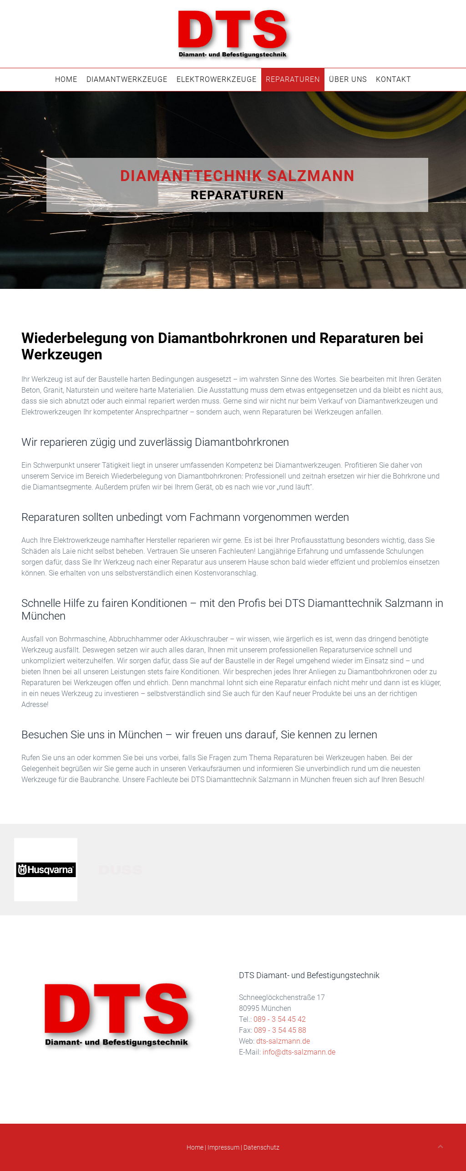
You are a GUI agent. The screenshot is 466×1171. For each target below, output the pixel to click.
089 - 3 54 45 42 (279, 1019)
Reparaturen (293, 79)
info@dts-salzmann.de (299, 1052)
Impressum (223, 1147)
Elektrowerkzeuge (217, 79)
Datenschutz (261, 1147)
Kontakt (393, 79)
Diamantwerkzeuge (126, 79)
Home (66, 79)
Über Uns (348, 79)
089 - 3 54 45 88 (280, 1030)
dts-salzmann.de (283, 1041)
